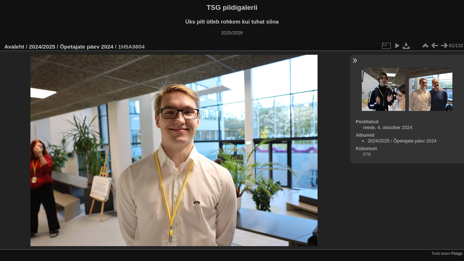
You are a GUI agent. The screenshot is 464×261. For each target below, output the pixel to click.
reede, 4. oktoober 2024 (387, 127)
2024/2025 (42, 47)
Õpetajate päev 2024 (86, 47)
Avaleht (14, 47)
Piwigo (457, 253)
